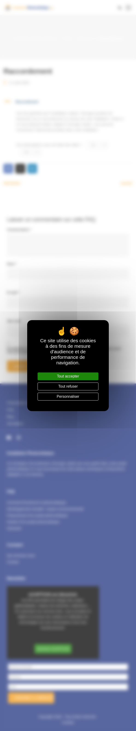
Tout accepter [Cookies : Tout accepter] (68, 376)
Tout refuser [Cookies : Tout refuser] (68, 386)
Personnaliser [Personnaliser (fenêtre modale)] (68, 396)
